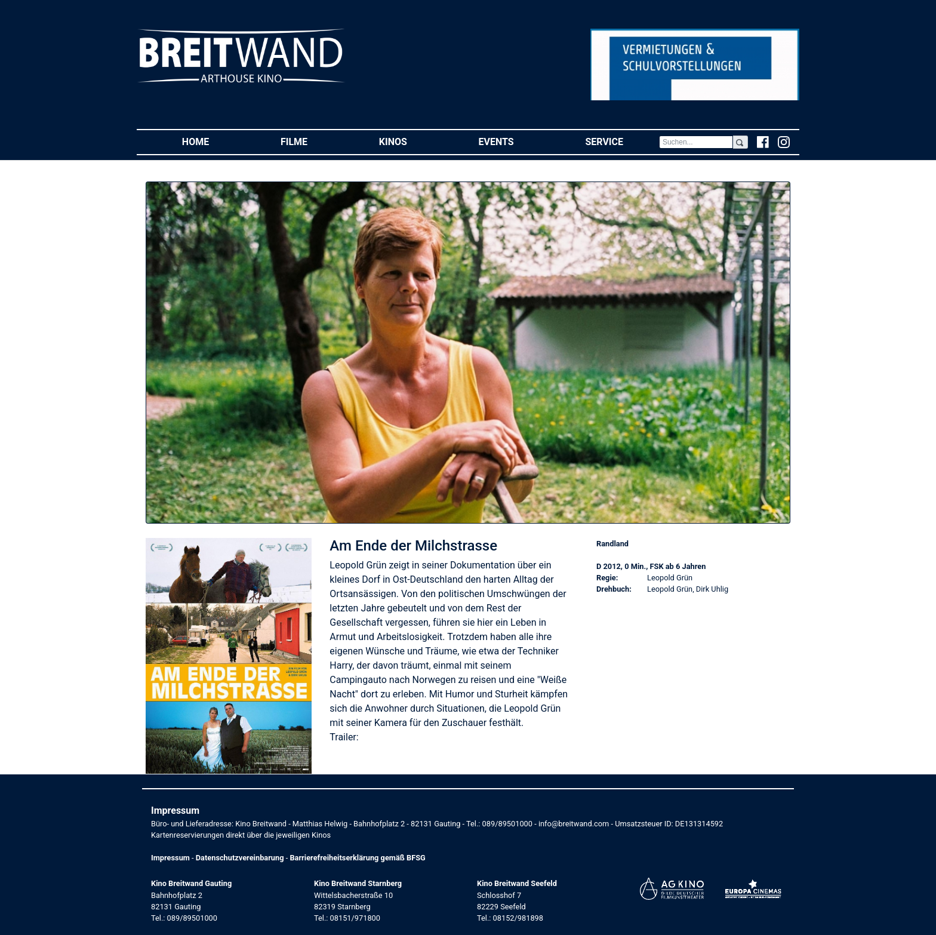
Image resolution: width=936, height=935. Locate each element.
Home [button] (213, 141)
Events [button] (514, 141)
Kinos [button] (411, 141)
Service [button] (621, 141)
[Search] (696, 142)
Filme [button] (312, 141)
